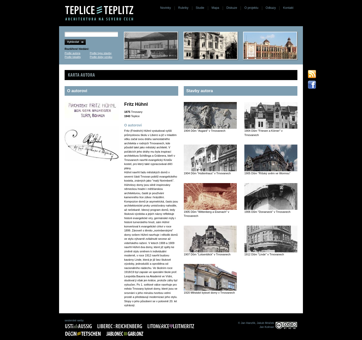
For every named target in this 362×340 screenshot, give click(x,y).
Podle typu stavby (101, 53)
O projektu (251, 8)
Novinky (165, 8)
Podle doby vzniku (101, 56)
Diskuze (232, 8)
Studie (200, 8)
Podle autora (72, 53)
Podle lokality (73, 56)
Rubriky (183, 8)
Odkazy (271, 8)
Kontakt (288, 8)
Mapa (215, 8)
